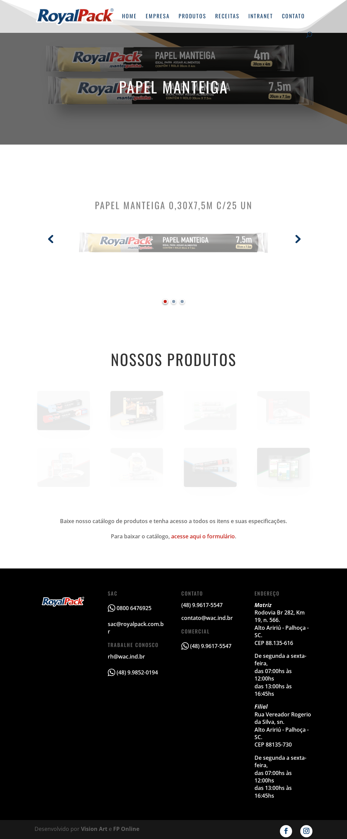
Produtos (192, 17)
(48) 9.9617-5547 (210, 646)
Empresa (158, 17)
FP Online (126, 829)
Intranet (260, 17)
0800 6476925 (134, 608)
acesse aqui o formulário (203, 536)
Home (129, 17)
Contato (293, 17)
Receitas (227, 17)
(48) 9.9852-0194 (137, 672)
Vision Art (94, 829)
